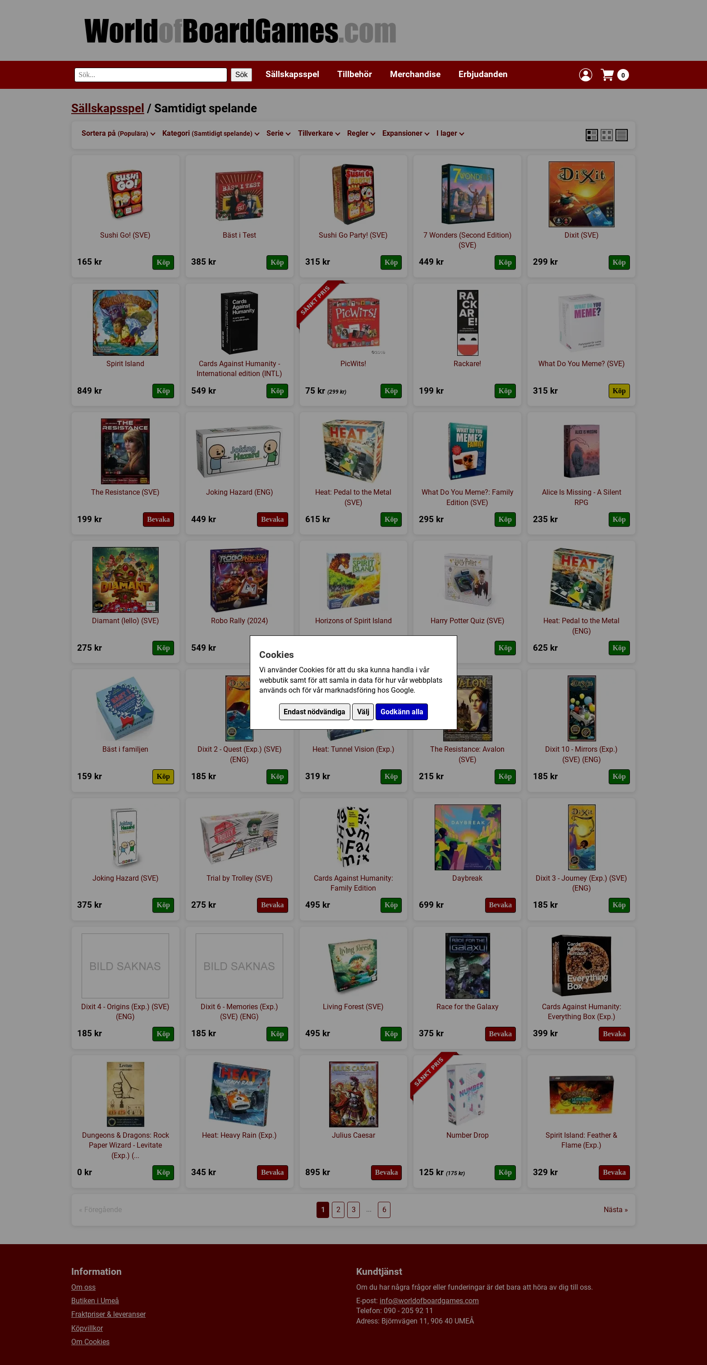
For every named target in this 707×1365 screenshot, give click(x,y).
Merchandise (415, 74)
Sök (241, 74)
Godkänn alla (402, 712)
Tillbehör (354, 74)
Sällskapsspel (292, 74)
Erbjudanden (483, 74)
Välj (363, 712)
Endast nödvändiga (314, 712)
